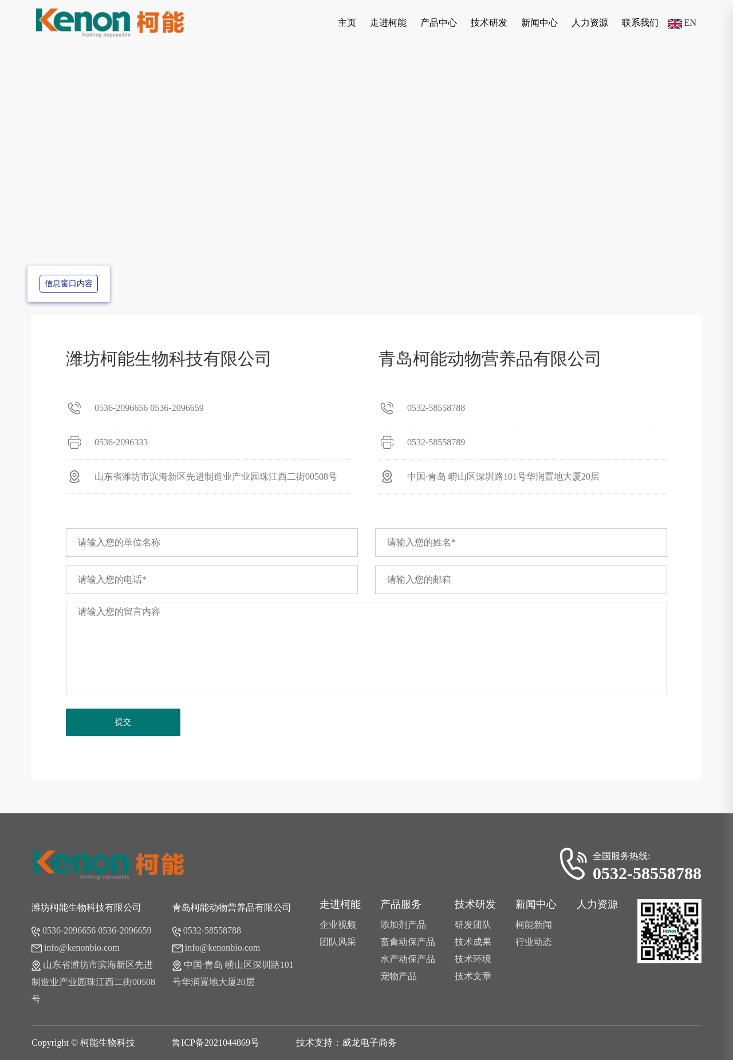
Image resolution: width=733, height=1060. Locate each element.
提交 (123, 722)
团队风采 (338, 942)
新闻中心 (539, 22)
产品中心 (438, 22)
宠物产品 (398, 976)
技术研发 (489, 22)
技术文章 (473, 976)
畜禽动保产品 (407, 942)
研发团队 (473, 925)
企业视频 (338, 925)
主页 (347, 22)
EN (682, 22)
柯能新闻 (533, 925)
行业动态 (533, 942)
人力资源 (590, 22)
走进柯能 (388, 22)
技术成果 (473, 942)
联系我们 (640, 22)
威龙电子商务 (369, 1042)
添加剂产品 (403, 925)
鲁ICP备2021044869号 (215, 1042)
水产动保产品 (407, 959)
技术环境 (473, 959)
